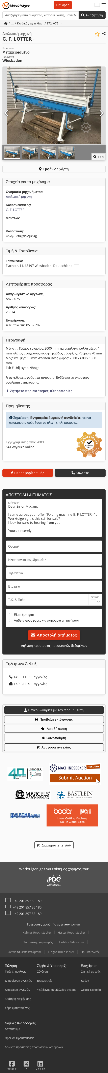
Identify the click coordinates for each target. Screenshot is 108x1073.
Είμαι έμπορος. (24, 614)
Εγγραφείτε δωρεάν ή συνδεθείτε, (56, 417)
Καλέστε (80, 473)
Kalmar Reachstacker (37, 932)
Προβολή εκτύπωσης (54, 719)
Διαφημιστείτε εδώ (54, 845)
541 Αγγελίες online (20, 447)
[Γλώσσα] (97, 5)
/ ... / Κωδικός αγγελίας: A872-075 (32, 23)
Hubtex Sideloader (71, 942)
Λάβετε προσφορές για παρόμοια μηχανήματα (46, 620)
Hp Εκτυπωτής (90, 952)
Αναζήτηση (92, 15)
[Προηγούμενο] (6, 113)
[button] (104, 5)
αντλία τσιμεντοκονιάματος (24, 952)
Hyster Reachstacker (71, 932)
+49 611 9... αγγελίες (28, 677)
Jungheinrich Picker (61, 952)
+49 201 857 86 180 (27, 901)
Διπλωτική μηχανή (19, 196)
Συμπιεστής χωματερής (38, 942)
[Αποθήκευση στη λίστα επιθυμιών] (97, 34)
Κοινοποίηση (54, 738)
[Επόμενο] (101, 113)
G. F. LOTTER (15, 210)
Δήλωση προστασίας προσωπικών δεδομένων (54, 645)
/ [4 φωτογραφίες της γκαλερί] (98, 157)
